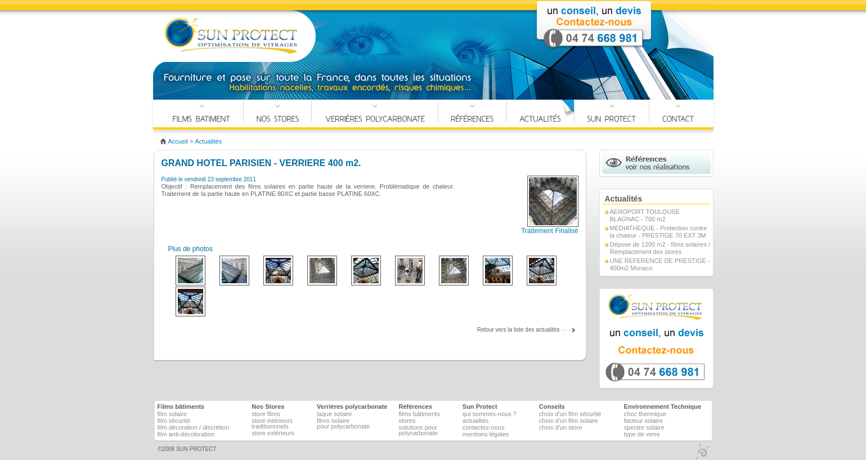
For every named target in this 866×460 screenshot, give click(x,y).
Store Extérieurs (273, 433)
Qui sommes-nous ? (490, 413)
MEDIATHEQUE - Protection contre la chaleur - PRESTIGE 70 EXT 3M (658, 232)
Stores (406, 420)
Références (472, 114)
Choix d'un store (560, 427)
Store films (266, 413)
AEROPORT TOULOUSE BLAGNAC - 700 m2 (645, 215)
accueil (178, 141)
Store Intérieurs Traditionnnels (272, 423)
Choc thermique (645, 413)
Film (172, 413)
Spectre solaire (644, 427)
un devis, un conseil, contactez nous (656, 338)
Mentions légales (486, 434)
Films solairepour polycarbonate (343, 423)
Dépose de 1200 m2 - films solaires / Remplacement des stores (660, 248)
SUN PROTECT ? (612, 114)
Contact (678, 114)
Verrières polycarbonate (375, 114)
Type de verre (642, 434)
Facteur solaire (643, 420)
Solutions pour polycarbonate (417, 430)
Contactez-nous (484, 427)
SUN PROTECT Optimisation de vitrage (231, 36)
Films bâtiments (418, 413)
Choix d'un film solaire (568, 420)
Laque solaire (334, 413)
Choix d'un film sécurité (570, 413)
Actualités (540, 114)
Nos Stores (277, 114)
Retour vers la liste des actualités (518, 330)
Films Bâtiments (201, 114)
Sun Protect (480, 406)
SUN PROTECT (196, 449)
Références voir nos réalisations (656, 163)
